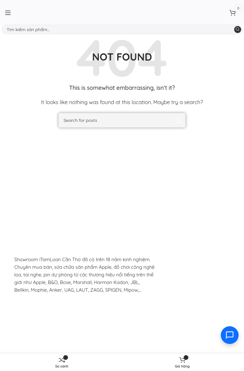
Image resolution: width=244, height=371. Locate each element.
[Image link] (55, 309)
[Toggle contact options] (230, 335)
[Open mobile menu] (8, 12)
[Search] (122, 29)
